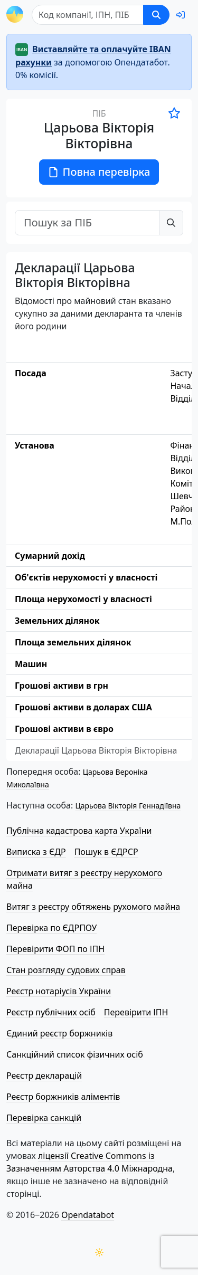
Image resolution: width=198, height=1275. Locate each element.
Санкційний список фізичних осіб (74, 1054)
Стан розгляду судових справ (66, 970)
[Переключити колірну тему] (99, 1252)
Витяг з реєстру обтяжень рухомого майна (93, 906)
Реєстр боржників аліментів (63, 1096)
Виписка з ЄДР (36, 852)
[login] (180, 15)
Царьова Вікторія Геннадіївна (128, 806)
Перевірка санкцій (43, 1118)
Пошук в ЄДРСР (106, 852)
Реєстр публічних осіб (51, 1012)
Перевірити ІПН (136, 1012)
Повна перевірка (99, 172)
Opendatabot (87, 1215)
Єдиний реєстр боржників (59, 1033)
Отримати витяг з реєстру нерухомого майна (84, 879)
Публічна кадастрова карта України (79, 830)
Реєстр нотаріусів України (58, 991)
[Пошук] (88, 15)
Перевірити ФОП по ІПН (55, 949)
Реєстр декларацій (44, 1075)
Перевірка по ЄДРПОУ (51, 928)
